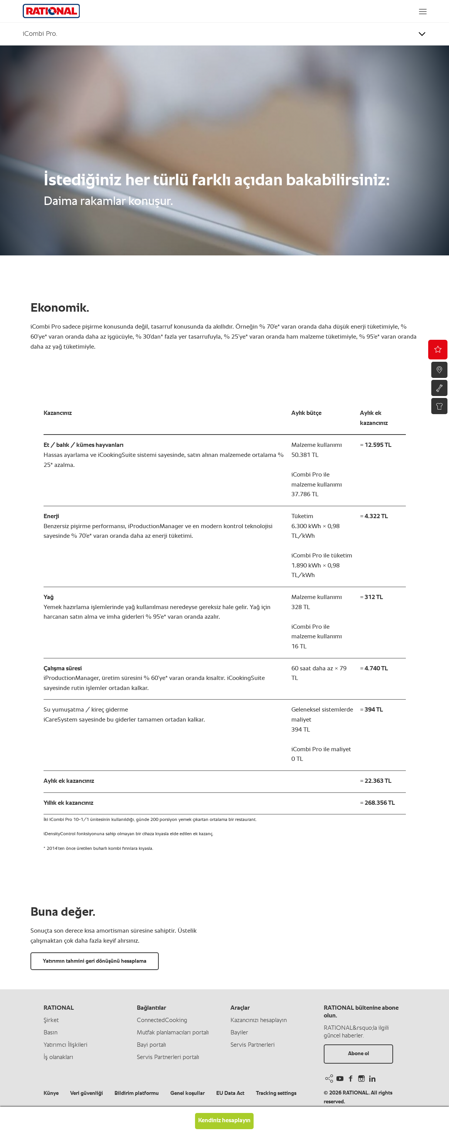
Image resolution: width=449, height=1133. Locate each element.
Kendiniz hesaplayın (224, 1121)
